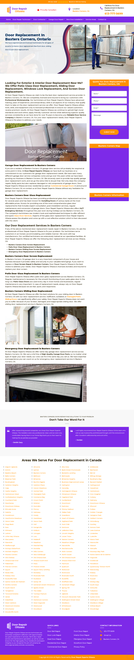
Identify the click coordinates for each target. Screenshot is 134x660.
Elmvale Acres (10, 509)
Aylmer (36, 470)
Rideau (93, 573)
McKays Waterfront (13, 548)
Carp (7, 488)
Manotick (9, 542)
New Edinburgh (39, 554)
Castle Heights (11, 491)
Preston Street (39, 567)
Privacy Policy (79, 647)
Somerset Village (68, 585)
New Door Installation (74, 19)
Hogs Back (9, 524)
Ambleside (94, 467)
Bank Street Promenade (71, 470)
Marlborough (10, 545)
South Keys (94, 585)
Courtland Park (11, 500)
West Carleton (11, 603)
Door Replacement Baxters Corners (39, 23)
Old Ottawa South (69, 557)
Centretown (95, 491)
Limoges (36, 533)
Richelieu (37, 573)
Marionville (94, 542)
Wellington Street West (71, 600)
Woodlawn (37, 609)
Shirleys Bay (95, 582)
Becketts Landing (69, 473)
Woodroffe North (12, 612)
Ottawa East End (12, 560)
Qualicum (65, 567)
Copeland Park (67, 497)
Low (35, 536)
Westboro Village (97, 603)
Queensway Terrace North (100, 567)
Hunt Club (66, 524)
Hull (34, 524)
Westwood (37, 606)
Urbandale (94, 594)
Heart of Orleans (68, 518)
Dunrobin (37, 506)
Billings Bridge (95, 476)
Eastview (65, 506)
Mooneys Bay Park (97, 551)
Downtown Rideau (12, 506)
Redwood (65, 570)
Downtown (66, 503)
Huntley (93, 524)
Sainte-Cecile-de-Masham (15, 582)
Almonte (36, 467)
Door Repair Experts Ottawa (83, 657)
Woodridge (94, 609)
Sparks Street (38, 588)
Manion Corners (68, 539)
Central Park (38, 491)
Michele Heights (11, 551)
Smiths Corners (11, 585)
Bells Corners (10, 476)
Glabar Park (66, 512)
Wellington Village (97, 600)
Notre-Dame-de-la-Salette (100, 554)
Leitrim (8, 533)
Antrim (8, 470)
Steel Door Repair (54, 639)
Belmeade (66, 476)
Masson (93, 545)
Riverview (94, 576)
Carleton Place (39, 485)
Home (8, 19)
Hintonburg (94, 521)
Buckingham (10, 482)
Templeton (9, 591)
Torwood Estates (12, 594)
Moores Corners (11, 554)
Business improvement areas (73, 482)
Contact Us (102, 19)
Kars (7, 527)
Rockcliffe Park (11, 579)
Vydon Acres (95, 597)
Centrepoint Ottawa (70, 491)
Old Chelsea (10, 557)
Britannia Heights (68, 479)
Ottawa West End (69, 560)
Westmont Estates (12, 606)
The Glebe (37, 591)
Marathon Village (68, 542)
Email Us (107, 635)
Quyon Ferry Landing (41, 570)
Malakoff (37, 539)
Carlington (66, 485)
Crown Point (38, 500)
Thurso (64, 591)
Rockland (37, 579)
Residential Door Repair (56, 643)
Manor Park (94, 539)
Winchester (9, 609)
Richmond (66, 573)
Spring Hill (66, 588)
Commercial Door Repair (57, 647)
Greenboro (66, 515)
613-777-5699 (114, 13)
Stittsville (93, 588)
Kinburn (36, 530)
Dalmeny (93, 500)
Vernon (36, 597)
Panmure (65, 564)
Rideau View (10, 576)
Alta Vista (65, 467)
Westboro (66, 603)
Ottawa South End (40, 560)
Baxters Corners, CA (81, 11)
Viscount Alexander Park (71, 597)
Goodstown (10, 515)
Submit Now (109, 132)
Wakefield (9, 600)
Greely (35, 515)
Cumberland (67, 500)
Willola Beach (95, 606)
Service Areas (91, 19)
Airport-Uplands (11, 467)
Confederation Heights (14, 497)
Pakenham (9, 564)
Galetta (8, 512)
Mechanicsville (67, 548)
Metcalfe (93, 548)
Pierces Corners (11, 567)
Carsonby (65, 488)
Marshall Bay (38, 545)
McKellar (36, 548)
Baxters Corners (39, 473)
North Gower (67, 554)
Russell (93, 579)
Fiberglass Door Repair (83, 639)
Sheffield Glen (67, 582)
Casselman (94, 488)
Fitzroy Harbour (68, 509)
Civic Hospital (95, 494)
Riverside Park (39, 576)
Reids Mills (9, 573)
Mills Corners (38, 551)
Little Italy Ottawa (12, 536)
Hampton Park (96, 515)
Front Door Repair (81, 631)
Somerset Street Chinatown (44, 585)
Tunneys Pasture (40, 594)
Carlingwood (95, 485)
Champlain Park (39, 494)
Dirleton (36, 503)
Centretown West (12, 494)
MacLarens (9, 539)
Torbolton (94, 591)
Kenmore (65, 527)
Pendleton (94, 564)
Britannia (37, 479)
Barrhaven (94, 470)
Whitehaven (66, 606)
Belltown (36, 476)
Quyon (7, 570)
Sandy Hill (37, 582)
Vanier (7, 597)
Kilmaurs (8, 530)
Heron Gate (9, 521)
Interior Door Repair (81, 635)
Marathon (37, 542)
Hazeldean (37, 518)
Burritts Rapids (39, 482)
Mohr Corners (67, 551)
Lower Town (66, 536)
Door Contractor (39, 19)
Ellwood (93, 506)
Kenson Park (95, 527)
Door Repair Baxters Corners (18, 23)
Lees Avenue (95, 530)
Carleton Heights (12, 485)
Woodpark (66, 609)
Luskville (93, 536)
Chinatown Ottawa (69, 494)
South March (10, 588)
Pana (35, 564)
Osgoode (94, 557)
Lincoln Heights (68, 533)
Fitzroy (36, 509)
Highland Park (67, 521)
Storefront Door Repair (83, 643)
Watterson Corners (41, 600)
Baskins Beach (11, 473)
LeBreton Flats (67, 530)
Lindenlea (94, 533)
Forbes (93, 509)
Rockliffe (65, 579)
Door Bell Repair (53, 631)
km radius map (109, 169)
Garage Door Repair (56, 19)
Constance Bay (39, 497)
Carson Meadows (40, 488)
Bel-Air (92, 473)
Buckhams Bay (96, 479)
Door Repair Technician (21, 19)
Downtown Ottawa (97, 503)
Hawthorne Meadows (13, 518)
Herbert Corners (96, 518)
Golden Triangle (96, 512)
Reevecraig (94, 570)
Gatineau (37, 512)
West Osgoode (39, 603)
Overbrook (94, 560)
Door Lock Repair (54, 635)
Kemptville (37, 527)
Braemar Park (10, 479)
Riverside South (68, 576)
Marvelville (66, 545)
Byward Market (96, 482)
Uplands (65, 594)
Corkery (93, 497)
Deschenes (9, 503)
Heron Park (37, 521)
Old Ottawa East (40, 557)
